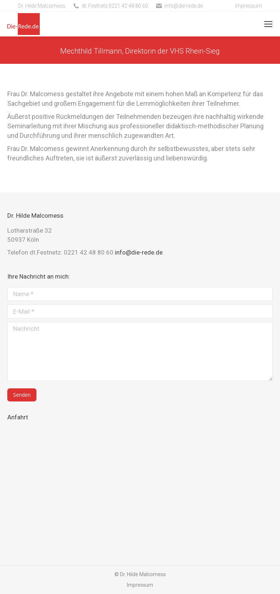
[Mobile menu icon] (268, 24)
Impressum (248, 6)
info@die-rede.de (183, 6)
